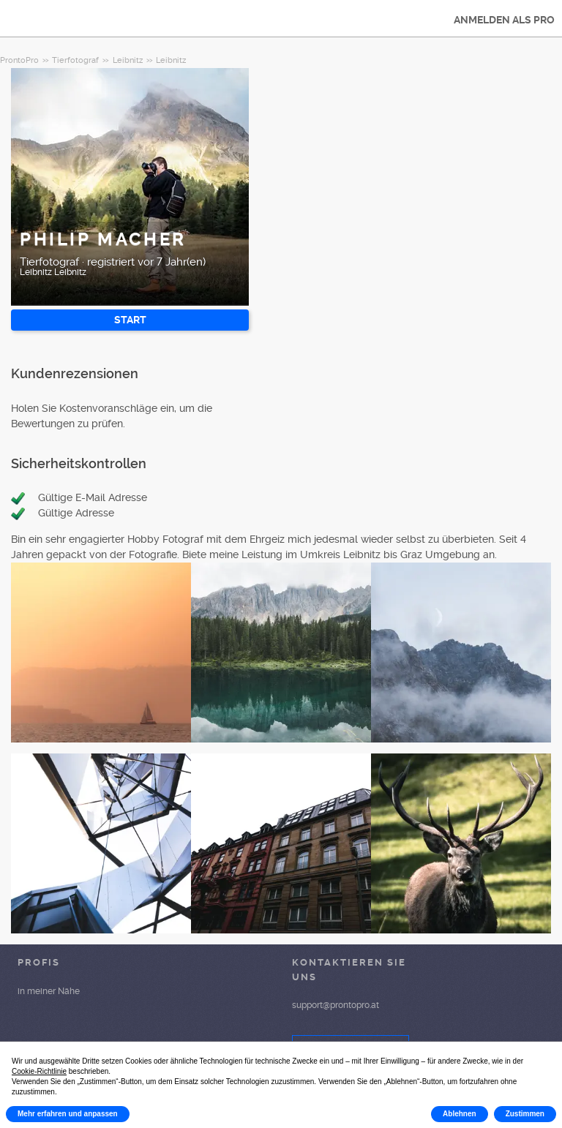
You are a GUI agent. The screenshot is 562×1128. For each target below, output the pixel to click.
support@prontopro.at (335, 1005)
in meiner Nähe (49, 991)
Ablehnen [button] (459, 1114)
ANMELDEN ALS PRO (504, 20)
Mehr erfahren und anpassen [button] (68, 1114)
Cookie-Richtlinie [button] (39, 1071)
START (130, 320)
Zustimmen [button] (525, 1114)
